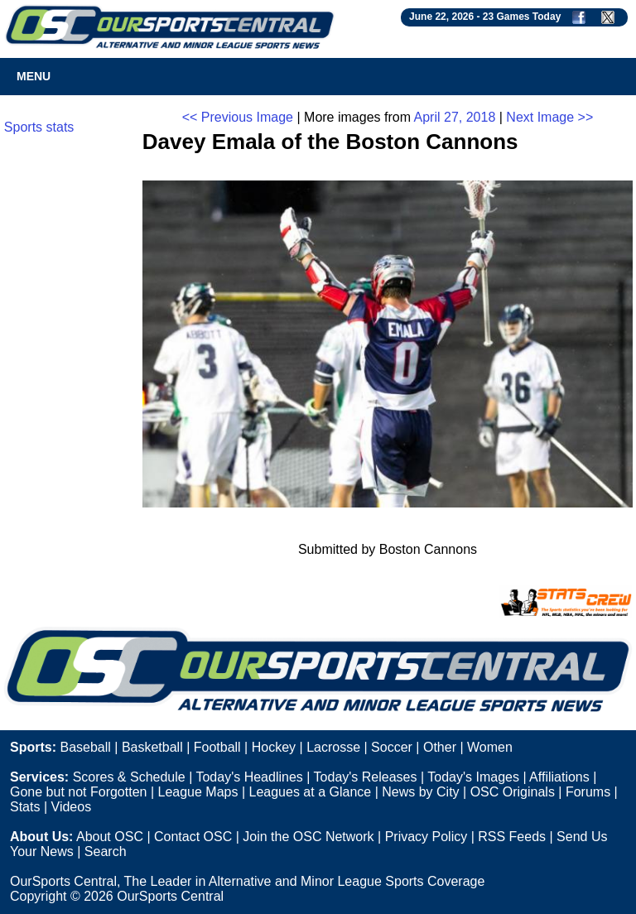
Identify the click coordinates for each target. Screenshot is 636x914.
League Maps (198, 792)
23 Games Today (522, 16)
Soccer (391, 747)
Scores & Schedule (129, 777)
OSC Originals (512, 792)
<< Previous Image (237, 117)
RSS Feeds (512, 837)
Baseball (85, 747)
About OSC (109, 837)
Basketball (152, 747)
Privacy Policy (426, 837)
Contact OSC (193, 837)
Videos (71, 807)
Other (439, 747)
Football (217, 747)
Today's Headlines (248, 777)
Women (490, 747)
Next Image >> (549, 117)
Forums (588, 792)
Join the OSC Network (308, 837)
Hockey (274, 747)
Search (105, 851)
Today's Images (473, 777)
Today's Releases (365, 777)
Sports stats (39, 127)
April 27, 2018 (455, 117)
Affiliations (559, 777)
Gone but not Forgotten (78, 792)
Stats (25, 807)
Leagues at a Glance (310, 792)
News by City (420, 792)
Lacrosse (333, 747)
